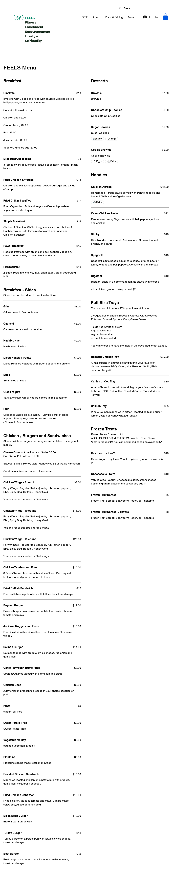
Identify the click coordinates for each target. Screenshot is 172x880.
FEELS (30, 18)
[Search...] (142, 8)
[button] (165, 16)
